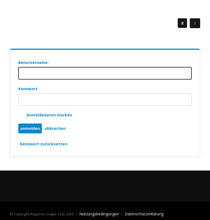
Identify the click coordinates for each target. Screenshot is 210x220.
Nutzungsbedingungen (99, 213)
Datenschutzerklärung (144, 213)
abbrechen (55, 128)
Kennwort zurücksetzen (43, 143)
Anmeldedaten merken (49, 115)
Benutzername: (33, 62)
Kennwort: (28, 88)
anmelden (30, 128)
